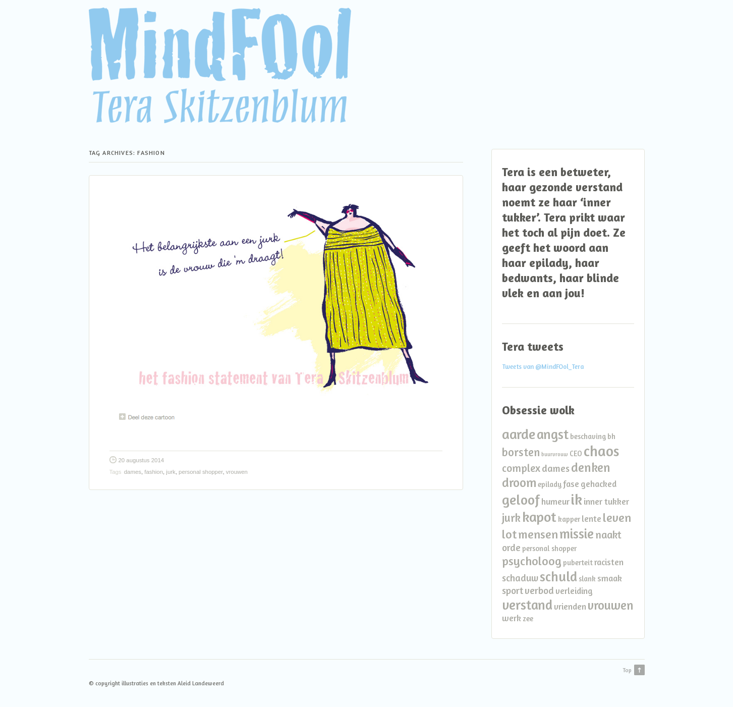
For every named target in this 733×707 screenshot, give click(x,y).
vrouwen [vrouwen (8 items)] (611, 605)
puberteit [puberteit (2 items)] (578, 562)
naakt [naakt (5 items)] (608, 534)
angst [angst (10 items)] (553, 434)
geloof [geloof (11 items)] (521, 499)
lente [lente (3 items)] (591, 518)
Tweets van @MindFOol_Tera (543, 366)
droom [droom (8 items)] (519, 482)
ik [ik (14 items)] (576, 499)
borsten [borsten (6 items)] (521, 452)
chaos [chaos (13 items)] (601, 451)
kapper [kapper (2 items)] (569, 519)
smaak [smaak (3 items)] (609, 578)
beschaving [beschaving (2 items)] (588, 436)
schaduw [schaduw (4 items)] (520, 578)
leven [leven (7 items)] (617, 517)
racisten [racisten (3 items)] (609, 562)
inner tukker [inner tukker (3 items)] (606, 501)
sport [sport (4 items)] (512, 590)
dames (132, 472)
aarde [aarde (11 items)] (518, 433)
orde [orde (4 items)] (511, 547)
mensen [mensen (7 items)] (538, 534)
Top (627, 670)
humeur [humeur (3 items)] (555, 501)
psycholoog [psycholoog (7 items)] (531, 561)
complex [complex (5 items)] (521, 468)
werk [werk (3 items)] (511, 618)
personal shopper (200, 472)
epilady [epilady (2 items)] (549, 484)
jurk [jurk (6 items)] (511, 517)
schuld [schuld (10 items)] (558, 576)
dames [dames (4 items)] (556, 468)
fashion (153, 472)
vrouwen (237, 472)
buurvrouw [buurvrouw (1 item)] (554, 454)
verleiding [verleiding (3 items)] (574, 590)
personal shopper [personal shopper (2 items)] (549, 548)
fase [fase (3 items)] (571, 483)
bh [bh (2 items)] (611, 436)
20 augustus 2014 (141, 460)
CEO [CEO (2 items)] (576, 453)
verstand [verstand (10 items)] (527, 604)
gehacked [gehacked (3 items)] (598, 483)
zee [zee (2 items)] (528, 618)
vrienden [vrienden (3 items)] (570, 606)
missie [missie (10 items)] (576, 533)
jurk (170, 472)
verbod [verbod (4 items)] (539, 590)
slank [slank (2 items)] (587, 578)
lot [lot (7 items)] (509, 534)
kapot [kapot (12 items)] (539, 516)
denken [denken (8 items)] (590, 467)
